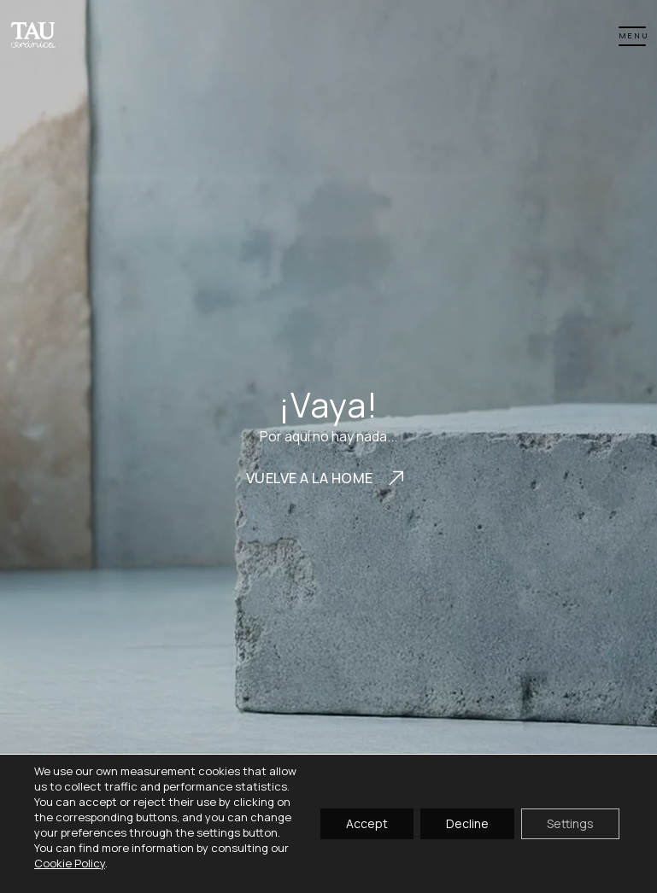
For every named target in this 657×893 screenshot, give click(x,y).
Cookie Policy (69, 863)
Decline (467, 823)
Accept (367, 823)
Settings (570, 823)
